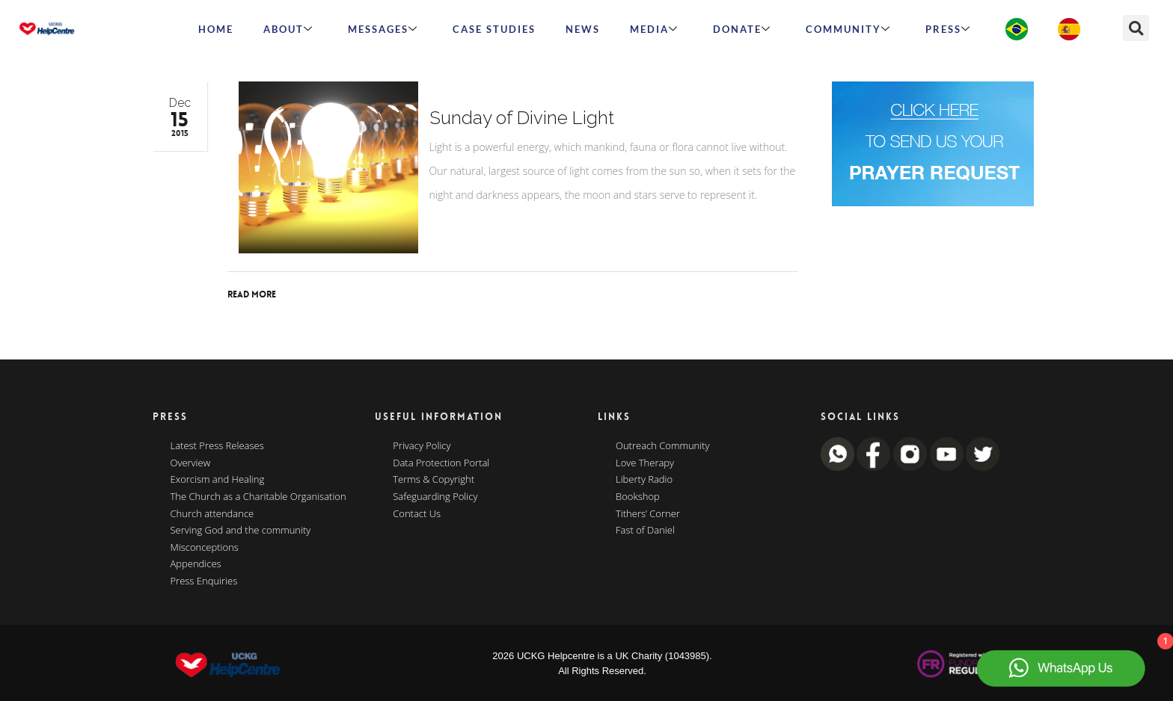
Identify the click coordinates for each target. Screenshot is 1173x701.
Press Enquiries (204, 581)
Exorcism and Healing (218, 480)
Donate (742, 29)
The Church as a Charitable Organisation (258, 497)
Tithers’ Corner (648, 514)
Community (848, 29)
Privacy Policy (421, 446)
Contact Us (417, 514)
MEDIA (654, 29)
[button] (1136, 28)
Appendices (196, 564)
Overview (191, 463)
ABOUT (288, 29)
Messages (383, 29)
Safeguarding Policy (435, 497)
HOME (215, 29)
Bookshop (638, 497)
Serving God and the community (241, 531)
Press (948, 29)
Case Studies (494, 29)
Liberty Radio (644, 480)
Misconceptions (205, 548)
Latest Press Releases (217, 446)
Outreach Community (663, 446)
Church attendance (212, 514)
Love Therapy (645, 463)
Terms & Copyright (433, 480)
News (583, 29)
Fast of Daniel (645, 531)
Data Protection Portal (441, 463)
